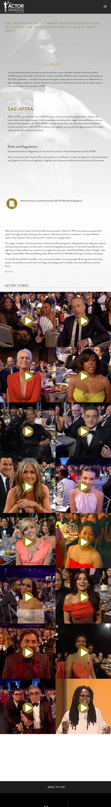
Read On (9, 271)
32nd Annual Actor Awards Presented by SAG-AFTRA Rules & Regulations (51, 200)
